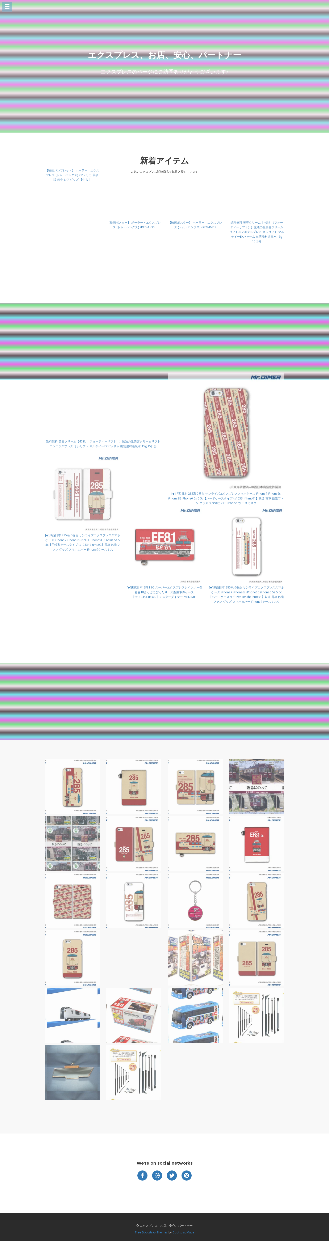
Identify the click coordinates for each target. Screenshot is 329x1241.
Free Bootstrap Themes (151, 1232)
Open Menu (7, 7)
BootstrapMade (183, 1232)
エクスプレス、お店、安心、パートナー (164, 55)
